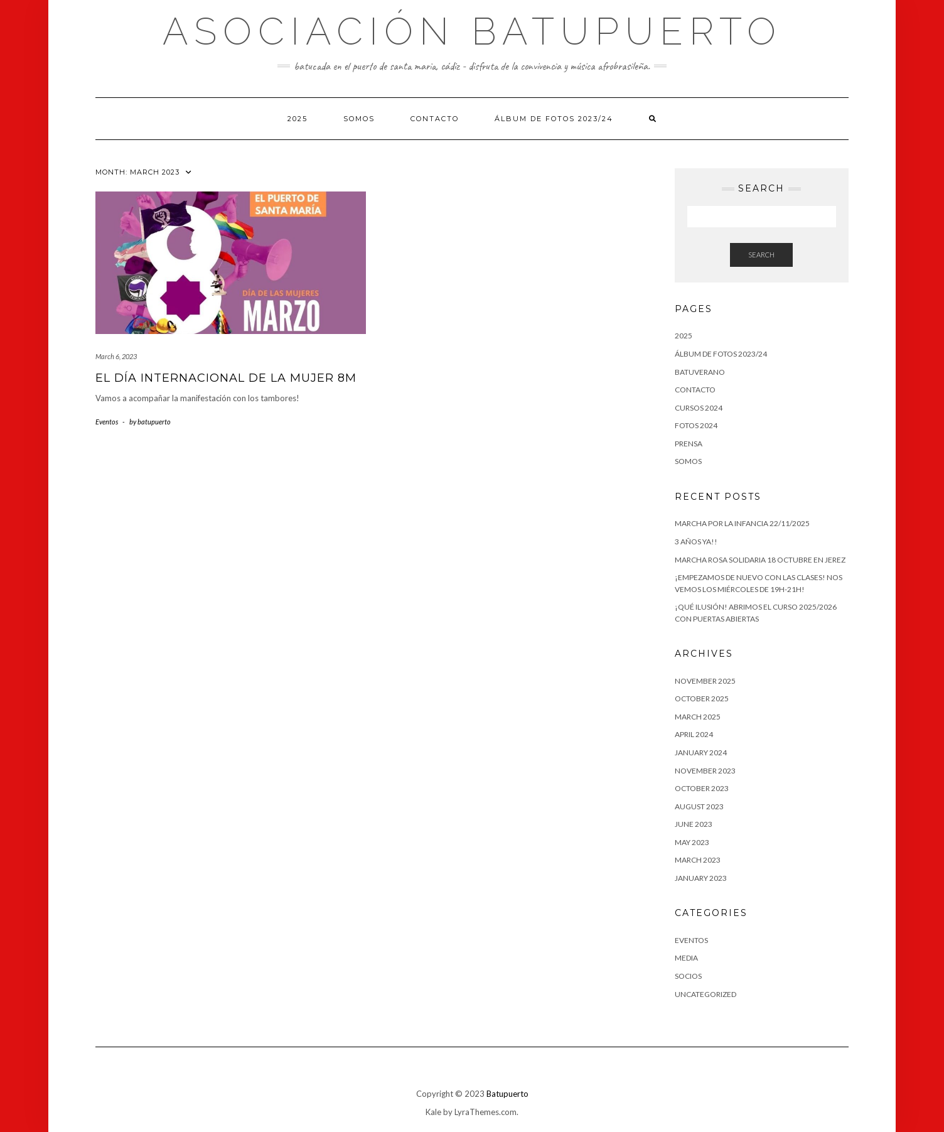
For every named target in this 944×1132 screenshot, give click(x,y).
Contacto (434, 118)
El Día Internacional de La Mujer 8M (226, 378)
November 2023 (705, 770)
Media (686, 957)
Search (761, 255)
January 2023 (701, 878)
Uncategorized (705, 994)
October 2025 (702, 698)
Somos (359, 118)
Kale (433, 1112)
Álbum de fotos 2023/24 (554, 118)
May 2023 (692, 842)
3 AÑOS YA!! (696, 541)
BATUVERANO (700, 372)
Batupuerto (507, 1094)
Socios (688, 976)
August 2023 (699, 806)
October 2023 (702, 788)
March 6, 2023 (116, 356)
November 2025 (705, 681)
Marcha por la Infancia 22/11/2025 (742, 523)
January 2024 (701, 752)
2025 (297, 118)
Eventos (106, 422)
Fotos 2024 (696, 425)
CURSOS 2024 (698, 407)
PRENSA (688, 443)
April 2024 (694, 734)
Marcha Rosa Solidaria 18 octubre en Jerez (760, 559)
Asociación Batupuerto (472, 31)
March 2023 (698, 860)
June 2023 (693, 824)
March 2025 (698, 716)
